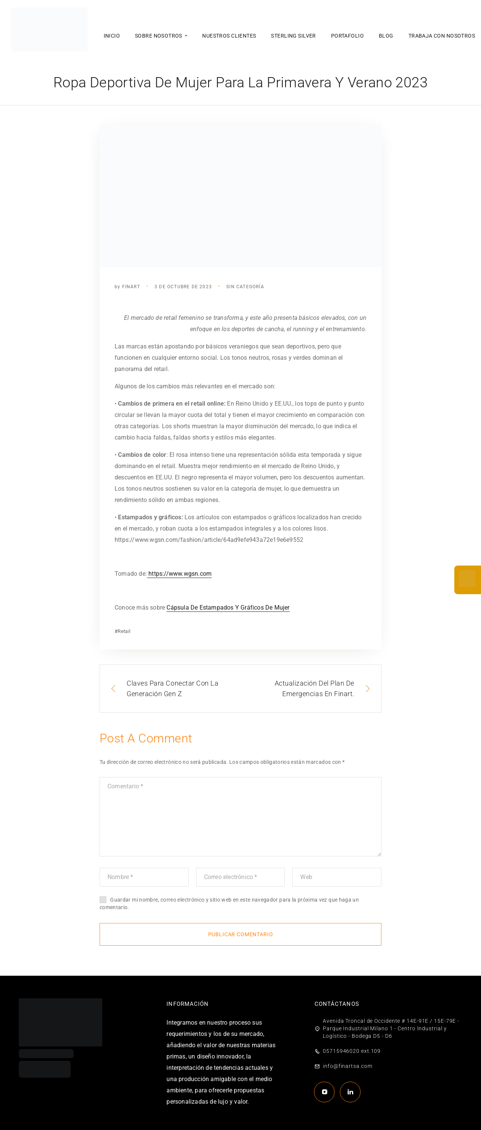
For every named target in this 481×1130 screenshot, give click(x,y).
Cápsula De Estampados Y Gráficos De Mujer (227, 607)
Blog (386, 36)
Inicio (112, 36)
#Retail (122, 631)
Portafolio (347, 36)
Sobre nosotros (158, 36)
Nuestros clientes (229, 36)
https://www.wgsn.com (179, 573)
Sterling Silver (293, 36)
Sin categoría (245, 286)
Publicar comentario (240, 934)
